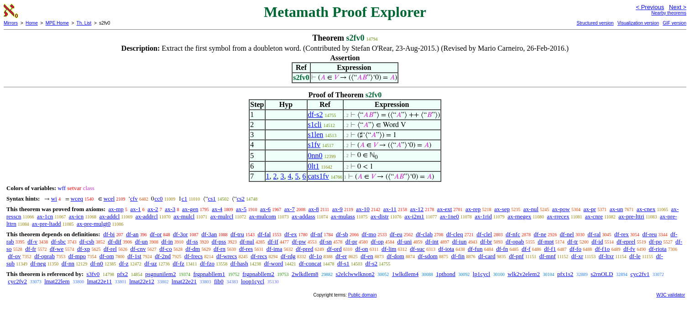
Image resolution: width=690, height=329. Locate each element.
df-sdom (427, 256)
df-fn (502, 248)
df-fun (475, 248)
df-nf (316, 234)
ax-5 (241, 209)
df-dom (395, 256)
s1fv (314, 145)
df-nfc (513, 234)
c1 (184, 198)
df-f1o (602, 248)
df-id (597, 241)
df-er (341, 256)
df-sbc (58, 241)
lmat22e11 (99, 281)
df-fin (458, 256)
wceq (77, 198)
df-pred (304, 248)
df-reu (650, 234)
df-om (106, 256)
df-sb (342, 234)
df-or (156, 234)
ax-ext (444, 209)
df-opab (515, 241)
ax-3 (170, 209)
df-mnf (547, 256)
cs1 (212, 198)
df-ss (192, 241)
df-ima (274, 248)
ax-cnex (646, 209)
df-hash (239, 263)
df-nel (567, 234)
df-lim (389, 248)
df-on (361, 248)
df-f (526, 248)
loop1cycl (252, 281)
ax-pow (561, 209)
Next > (677, 7)
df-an (132, 234)
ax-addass (303, 216)
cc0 (158, 198)
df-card (487, 256)
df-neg (38, 263)
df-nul (247, 241)
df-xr (577, 256)
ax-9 (337, 209)
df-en (367, 256)
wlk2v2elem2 (523, 274)
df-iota (446, 248)
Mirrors (11, 23)
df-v (32, 241)
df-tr (572, 241)
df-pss (219, 241)
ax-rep (473, 209)
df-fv (629, 248)
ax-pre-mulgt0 (93, 223)
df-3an (209, 234)
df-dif (114, 241)
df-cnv (138, 248)
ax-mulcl (183, 216)
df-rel (110, 248)
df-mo (368, 234)
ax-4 (217, 209)
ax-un (616, 209)
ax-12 (417, 209)
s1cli (315, 124)
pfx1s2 (565, 274)
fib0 (219, 281)
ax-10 (363, 209)
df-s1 (343, 263)
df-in (167, 241)
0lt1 (313, 166)
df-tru (237, 234)
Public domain (362, 294)
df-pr (351, 241)
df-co (165, 248)
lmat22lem (57, 281)
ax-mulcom (262, 216)
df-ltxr (606, 256)
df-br (486, 241)
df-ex (290, 234)
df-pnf (516, 256)
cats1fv (318, 176)
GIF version (674, 23)
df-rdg (288, 256)
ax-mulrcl (222, 216)
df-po (655, 241)
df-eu (396, 234)
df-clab (424, 234)
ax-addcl (109, 216)
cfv (134, 198)
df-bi (109, 234)
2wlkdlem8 (305, 274)
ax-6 (265, 209)
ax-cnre (594, 216)
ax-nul (530, 209)
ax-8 (313, 209)
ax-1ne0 (449, 216)
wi (54, 198)
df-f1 (550, 248)
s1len (316, 134)
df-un (141, 241)
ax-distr (380, 216)
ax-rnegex (519, 216)
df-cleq (454, 234)
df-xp (83, 248)
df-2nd (163, 256)
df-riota (658, 248)
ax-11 (390, 209)
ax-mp (116, 209)
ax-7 (289, 209)
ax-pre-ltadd (46, 223)
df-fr (30, 248)
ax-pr (589, 209)
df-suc (417, 248)
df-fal (264, 234)
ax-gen (190, 209)
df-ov (14, 256)
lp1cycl (481, 274)
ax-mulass (343, 216)
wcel (109, 198)
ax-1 (136, 209)
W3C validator (670, 294)
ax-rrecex (558, 216)
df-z (124, 263)
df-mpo (77, 256)
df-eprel (626, 241)
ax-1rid (483, 216)
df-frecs (193, 256)
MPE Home (57, 23)
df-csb (86, 241)
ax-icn (76, 216)
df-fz (178, 263)
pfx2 (122, 274)
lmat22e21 (184, 281)
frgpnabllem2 (258, 274)
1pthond (445, 274)
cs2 (241, 198)
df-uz (150, 263)
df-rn (219, 248)
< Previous (650, 7)
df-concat (310, 263)
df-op (377, 241)
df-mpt (546, 241)
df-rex (621, 234)
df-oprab (44, 256)
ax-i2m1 (414, 216)
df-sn (325, 241)
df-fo (575, 248)
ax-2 (152, 209)
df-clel (484, 234)
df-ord (334, 248)
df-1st (134, 256)
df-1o (315, 256)
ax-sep (502, 209)
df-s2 (315, 114)
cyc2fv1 (639, 274)
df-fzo (207, 263)
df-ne (539, 234)
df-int (432, 241)
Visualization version (638, 23)
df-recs (259, 256)
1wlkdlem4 (405, 274)
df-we (56, 248)
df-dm (192, 248)
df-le (635, 256)
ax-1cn (45, 216)
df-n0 (96, 263)
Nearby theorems (668, 13)
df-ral (594, 234)
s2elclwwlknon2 (355, 274)
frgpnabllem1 (209, 274)
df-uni (404, 241)
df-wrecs (226, 256)
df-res (246, 248)
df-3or (180, 234)
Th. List (84, 23)
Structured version (594, 23)
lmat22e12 (141, 281)
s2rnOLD (602, 274)
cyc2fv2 (17, 281)
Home (32, 23)
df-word (273, 263)
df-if (273, 241)
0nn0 (315, 155)
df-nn (68, 263)
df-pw (299, 241)
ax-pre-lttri (631, 216)
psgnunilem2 (160, 274)
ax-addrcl (147, 216)
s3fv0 (92, 274)
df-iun (459, 241)
